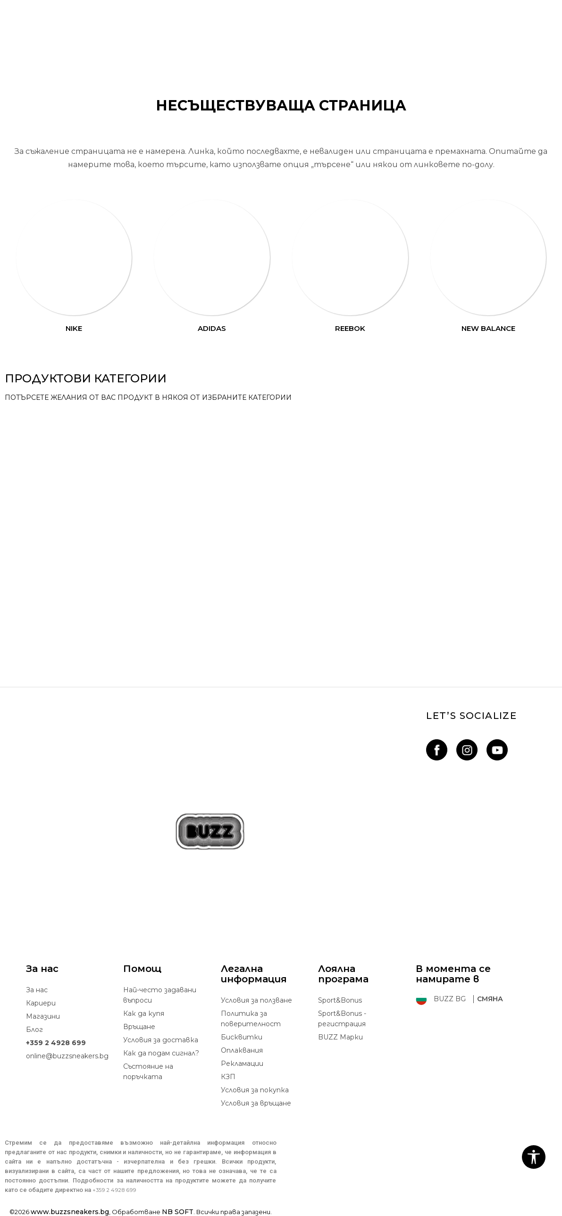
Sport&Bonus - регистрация (342, 1018)
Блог (34, 1029)
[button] (533, 1157)
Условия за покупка (255, 1090)
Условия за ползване (256, 1000)
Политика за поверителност (251, 1018)
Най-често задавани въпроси (159, 995)
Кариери (41, 1003)
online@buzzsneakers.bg (67, 1056)
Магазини (43, 1016)
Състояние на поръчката (148, 1071)
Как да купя (143, 1013)
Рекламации (242, 1063)
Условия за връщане (256, 1103)
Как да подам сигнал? (161, 1053)
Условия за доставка (160, 1040)
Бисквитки (241, 1037)
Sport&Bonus (340, 1000)
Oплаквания (242, 1050)
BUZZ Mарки (340, 1037)
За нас (37, 990)
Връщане (139, 1026)
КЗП (228, 1076)
